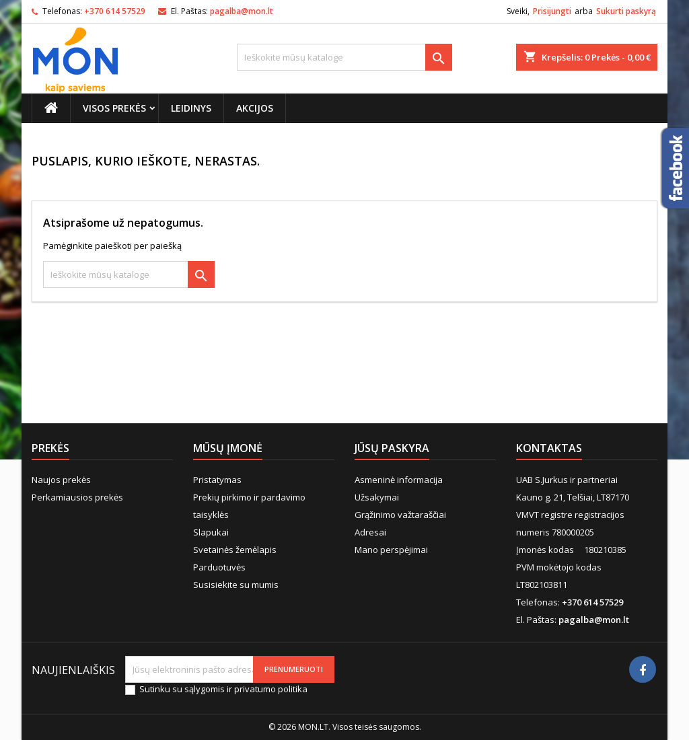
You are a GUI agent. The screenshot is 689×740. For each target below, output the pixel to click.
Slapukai (211, 532)
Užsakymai (377, 497)
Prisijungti (552, 11)
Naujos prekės (61, 480)
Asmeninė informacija (399, 480)
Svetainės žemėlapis (235, 550)
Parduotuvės (219, 567)
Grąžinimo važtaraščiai (400, 515)
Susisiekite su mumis (236, 585)
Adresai (370, 532)
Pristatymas (217, 480)
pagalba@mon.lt (241, 11)
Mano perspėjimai (391, 550)
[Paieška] (344, 57)
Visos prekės (114, 108)
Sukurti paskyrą (626, 11)
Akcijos (254, 108)
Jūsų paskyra (392, 448)
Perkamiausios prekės (77, 497)
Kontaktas (549, 448)
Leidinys (191, 108)
